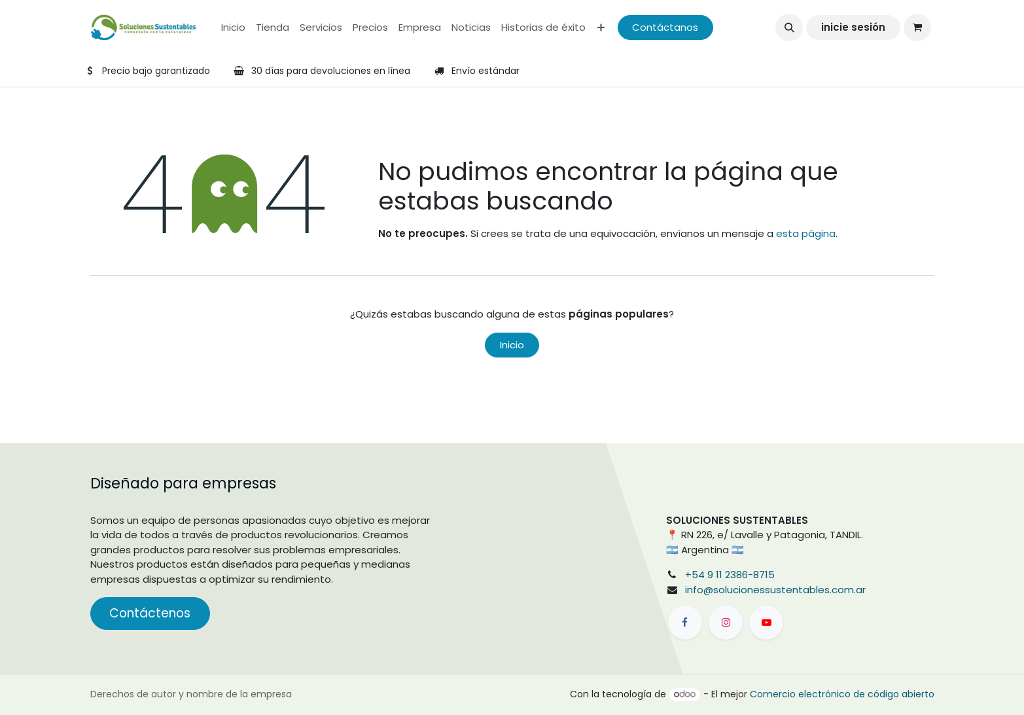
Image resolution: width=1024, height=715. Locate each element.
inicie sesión (853, 27)
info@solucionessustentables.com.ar (775, 589)
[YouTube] (766, 623)
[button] (789, 27)
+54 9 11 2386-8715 (730, 574)
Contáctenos (149, 613)
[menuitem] (233, 28)
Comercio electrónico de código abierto (842, 694)
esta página (806, 233)
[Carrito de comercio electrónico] (917, 27)
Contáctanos (665, 27)
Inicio (512, 345)
